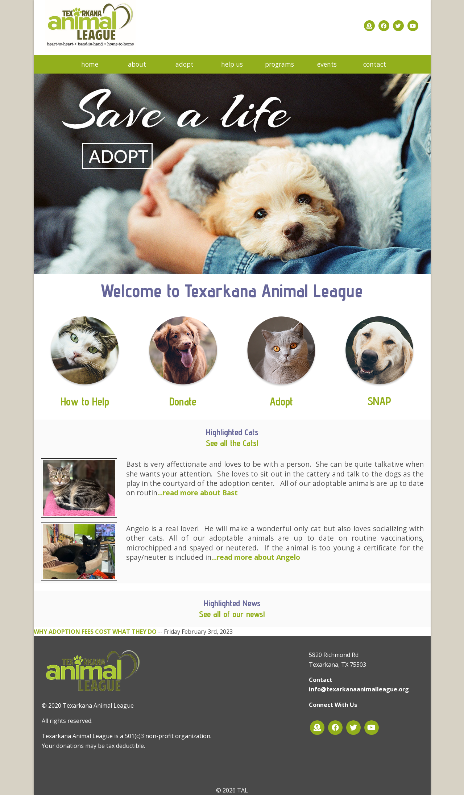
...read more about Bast (197, 493)
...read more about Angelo (255, 557)
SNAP (379, 401)
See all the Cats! (232, 443)
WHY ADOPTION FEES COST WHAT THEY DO (95, 632)
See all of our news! (232, 614)
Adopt (281, 401)
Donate (182, 401)
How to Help (85, 401)
